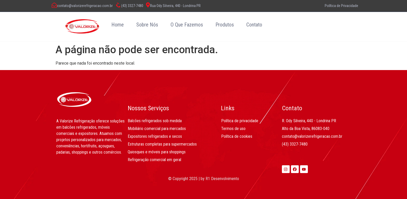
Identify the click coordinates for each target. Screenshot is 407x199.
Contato (254, 25)
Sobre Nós (147, 25)
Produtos (224, 25)
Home (117, 25)
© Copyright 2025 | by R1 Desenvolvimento (203, 178)
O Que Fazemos (187, 25)
